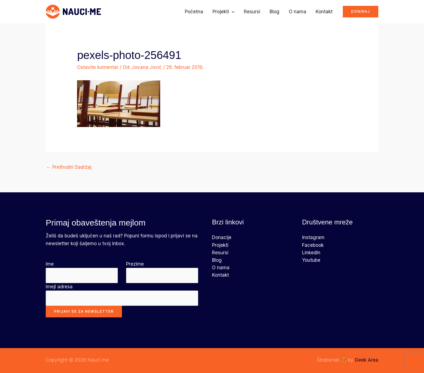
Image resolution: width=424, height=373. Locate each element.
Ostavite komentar (97, 67)
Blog (274, 11)
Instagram (313, 237)
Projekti (223, 11)
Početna (194, 11)
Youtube (311, 260)
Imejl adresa (122, 295)
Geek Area (366, 360)
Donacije (221, 237)
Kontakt (324, 11)
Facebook (313, 245)
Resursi (252, 11)
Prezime (162, 272)
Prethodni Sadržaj (68, 167)
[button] (360, 11)
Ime (82, 272)
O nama (297, 11)
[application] (231, 11)
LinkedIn (311, 252)
